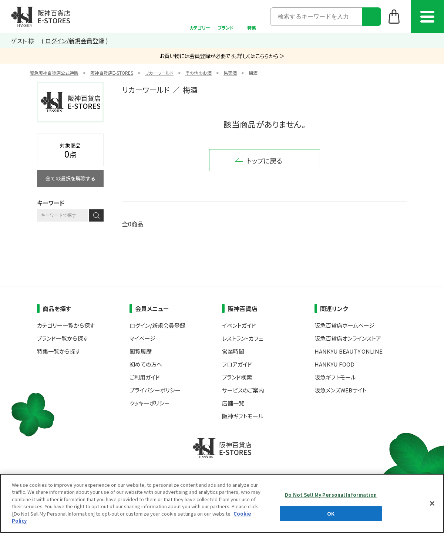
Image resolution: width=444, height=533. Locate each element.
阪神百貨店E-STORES (111, 73)
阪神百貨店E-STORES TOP (40, 17)
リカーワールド (159, 73)
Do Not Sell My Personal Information (331, 494)
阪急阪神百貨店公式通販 (54, 73)
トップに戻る (264, 160)
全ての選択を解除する (70, 178)
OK (330, 513)
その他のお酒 (198, 73)
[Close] (432, 503)
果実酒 (230, 73)
